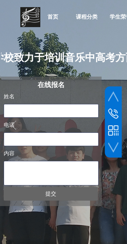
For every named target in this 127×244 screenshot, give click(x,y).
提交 (50, 194)
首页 (52, 17)
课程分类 (87, 17)
